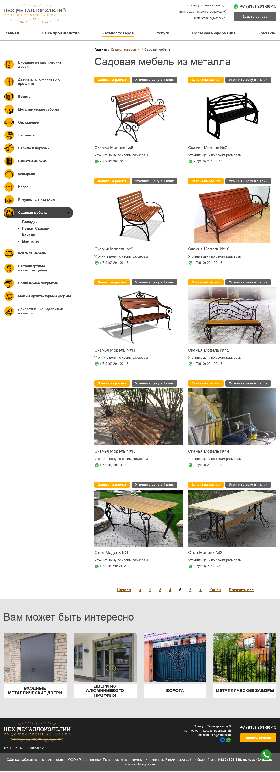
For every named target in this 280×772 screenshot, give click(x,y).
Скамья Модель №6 (113, 147)
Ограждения (28, 122)
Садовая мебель (32, 213)
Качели (28, 235)
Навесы (24, 187)
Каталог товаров (123, 49)
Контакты (267, 33)
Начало (124, 590)
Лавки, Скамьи (35, 228)
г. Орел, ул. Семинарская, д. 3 (207, 5)
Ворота (24, 96)
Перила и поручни (33, 148)
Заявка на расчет (112, 80)
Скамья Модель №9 (113, 249)
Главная (11, 33)
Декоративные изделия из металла (40, 311)
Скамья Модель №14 (208, 451)
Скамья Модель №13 (115, 451)
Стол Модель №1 (111, 552)
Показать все (241, 590)
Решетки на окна (32, 161)
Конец (215, 590)
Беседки (30, 222)
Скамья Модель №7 (207, 147)
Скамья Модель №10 (208, 249)
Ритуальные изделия (36, 200)
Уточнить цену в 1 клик (154, 80)
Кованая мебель (32, 253)
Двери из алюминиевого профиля (39, 81)
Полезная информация (213, 33)
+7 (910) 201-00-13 (258, 6)
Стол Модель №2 (205, 552)
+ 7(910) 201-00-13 (114, 161)
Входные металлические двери (39, 64)
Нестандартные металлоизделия (32, 268)
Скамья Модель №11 (114, 350)
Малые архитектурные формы (44, 296)
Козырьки (26, 174)
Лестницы (26, 135)
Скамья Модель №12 (208, 350)
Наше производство (61, 33)
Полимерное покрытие (38, 283)
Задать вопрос (255, 17)
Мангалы (30, 241)
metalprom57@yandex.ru (210, 18)
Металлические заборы (38, 109)
